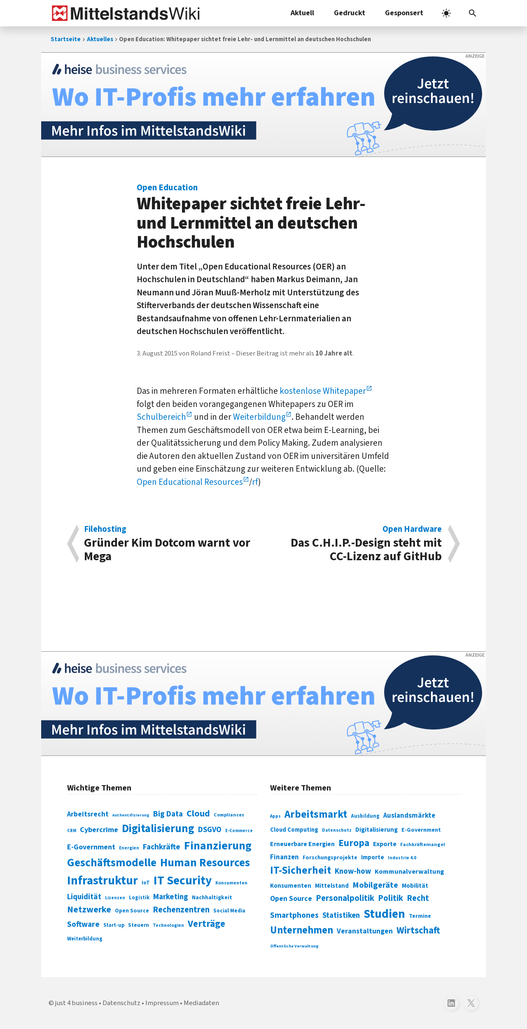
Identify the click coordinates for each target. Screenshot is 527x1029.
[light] (446, 13)
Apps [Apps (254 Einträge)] (275, 816)
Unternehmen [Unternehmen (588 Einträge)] (301, 930)
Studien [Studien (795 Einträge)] (384, 914)
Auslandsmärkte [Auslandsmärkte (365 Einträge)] (409, 816)
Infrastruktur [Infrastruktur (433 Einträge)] (102, 880)
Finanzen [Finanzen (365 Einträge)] (284, 857)
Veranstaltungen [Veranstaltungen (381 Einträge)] (365, 931)
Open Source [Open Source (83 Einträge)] (132, 910)
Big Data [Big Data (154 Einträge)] (168, 814)
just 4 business (76, 1003)
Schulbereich (161, 417)
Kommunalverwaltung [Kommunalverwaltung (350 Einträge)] (409, 872)
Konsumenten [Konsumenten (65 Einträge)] (231, 882)
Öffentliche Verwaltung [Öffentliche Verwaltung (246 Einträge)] (294, 946)
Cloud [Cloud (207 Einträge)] (198, 813)
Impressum (162, 1003)
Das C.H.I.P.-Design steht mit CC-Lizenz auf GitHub (357, 544)
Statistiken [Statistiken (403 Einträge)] (341, 915)
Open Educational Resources (190, 482)
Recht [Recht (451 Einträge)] (418, 898)
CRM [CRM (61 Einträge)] (71, 831)
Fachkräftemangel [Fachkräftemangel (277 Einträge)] (422, 844)
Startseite (66, 39)
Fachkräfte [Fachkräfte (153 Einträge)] (161, 847)
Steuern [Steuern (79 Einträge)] (138, 925)
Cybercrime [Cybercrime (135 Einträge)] (99, 829)
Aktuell (302, 13)
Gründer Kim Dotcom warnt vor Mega (169, 544)
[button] (472, 13)
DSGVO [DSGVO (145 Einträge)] (210, 829)
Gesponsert (404, 13)
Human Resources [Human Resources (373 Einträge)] (205, 863)
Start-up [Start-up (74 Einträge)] (113, 925)
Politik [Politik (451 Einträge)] (390, 898)
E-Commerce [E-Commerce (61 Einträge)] (239, 831)
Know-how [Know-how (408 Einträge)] (353, 871)
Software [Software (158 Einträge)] (83, 924)
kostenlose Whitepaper (323, 391)
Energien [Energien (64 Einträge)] (129, 848)
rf (255, 482)
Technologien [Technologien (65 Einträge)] (168, 925)
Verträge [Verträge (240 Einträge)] (206, 924)
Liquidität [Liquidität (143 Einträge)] (84, 897)
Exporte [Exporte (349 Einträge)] (384, 844)
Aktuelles (100, 39)
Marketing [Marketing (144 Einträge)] (170, 897)
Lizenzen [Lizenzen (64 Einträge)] (115, 898)
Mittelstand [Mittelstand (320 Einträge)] (332, 886)
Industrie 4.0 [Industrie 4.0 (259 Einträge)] (402, 857)
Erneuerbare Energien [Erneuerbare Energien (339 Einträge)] (302, 844)
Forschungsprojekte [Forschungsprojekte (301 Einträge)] (330, 858)
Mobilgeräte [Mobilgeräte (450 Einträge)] (375, 885)
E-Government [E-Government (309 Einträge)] (421, 830)
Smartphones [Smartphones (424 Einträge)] (294, 915)
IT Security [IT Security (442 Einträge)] (183, 880)
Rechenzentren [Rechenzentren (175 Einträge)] (181, 910)
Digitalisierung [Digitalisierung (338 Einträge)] (158, 829)
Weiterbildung (259, 417)
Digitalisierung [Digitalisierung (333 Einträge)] (376, 829)
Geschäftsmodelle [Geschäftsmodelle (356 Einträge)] (111, 863)
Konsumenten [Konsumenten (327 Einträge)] (290, 885)
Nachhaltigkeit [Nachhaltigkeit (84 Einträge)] (212, 897)
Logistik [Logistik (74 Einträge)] (139, 897)
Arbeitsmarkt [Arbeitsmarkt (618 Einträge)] (315, 814)
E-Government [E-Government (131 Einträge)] (91, 847)
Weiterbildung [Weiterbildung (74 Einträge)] (85, 938)
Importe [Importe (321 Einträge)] (372, 857)
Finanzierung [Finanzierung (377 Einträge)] (218, 845)
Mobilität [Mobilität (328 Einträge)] (415, 885)
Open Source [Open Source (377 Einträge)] (291, 898)
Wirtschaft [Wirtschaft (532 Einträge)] (418, 930)
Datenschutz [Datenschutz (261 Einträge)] (337, 830)
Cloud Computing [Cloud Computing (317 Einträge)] (294, 830)
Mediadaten (201, 1003)
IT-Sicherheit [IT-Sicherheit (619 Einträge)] (300, 870)
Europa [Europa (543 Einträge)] (353, 843)
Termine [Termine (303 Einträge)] (420, 916)
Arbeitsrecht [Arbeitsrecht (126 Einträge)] (88, 814)
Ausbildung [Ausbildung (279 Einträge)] (365, 816)
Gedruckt (349, 13)
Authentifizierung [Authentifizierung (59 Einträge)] (130, 815)
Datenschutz (121, 1003)
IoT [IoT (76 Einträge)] (146, 882)
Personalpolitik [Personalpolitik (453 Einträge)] (345, 898)
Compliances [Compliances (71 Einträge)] (229, 815)
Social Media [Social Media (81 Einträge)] (229, 910)
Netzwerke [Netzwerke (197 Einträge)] (89, 909)
